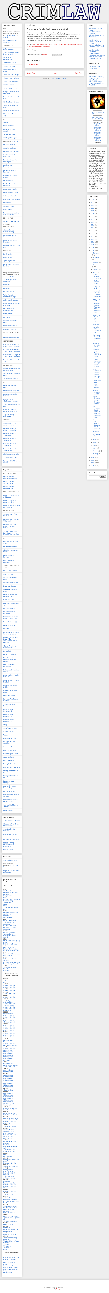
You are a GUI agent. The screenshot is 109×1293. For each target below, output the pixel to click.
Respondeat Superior (10, 189)
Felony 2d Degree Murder (11, 199)
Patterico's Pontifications (97, 55)
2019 (93, 216)
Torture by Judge (8, 1176)
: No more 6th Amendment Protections (11, 835)
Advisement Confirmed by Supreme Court (11, 369)
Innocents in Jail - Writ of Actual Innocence (97, 293)
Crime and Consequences (94, 52)
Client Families (8, 1090)
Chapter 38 (97, 139)
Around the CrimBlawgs (96, 316)
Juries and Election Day (11, 300)
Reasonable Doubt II (10, 326)
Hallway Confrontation (10, 949)
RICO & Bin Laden (9, 791)
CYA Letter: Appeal (9, 1259)
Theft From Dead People (11, 75)
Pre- (9, 695)
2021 (93, 211)
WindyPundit (93, 80)
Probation (6, 629)
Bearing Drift (93, 68)
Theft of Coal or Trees (10, 88)
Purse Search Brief (9, 1113)
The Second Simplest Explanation (97, 337)
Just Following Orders (10, 457)
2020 (93, 213)
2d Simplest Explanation (11, 907)
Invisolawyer (7, 1181)
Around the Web (96, 287)
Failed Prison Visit (9, 1213)
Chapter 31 (97, 127)
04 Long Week (8, 1057)
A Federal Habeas (9, 1178)
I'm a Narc (6, 1060)
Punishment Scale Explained (9, 612)
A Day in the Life (8, 1171)
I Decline (6, 970)
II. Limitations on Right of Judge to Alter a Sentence (11, 350)
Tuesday (6, 1244)
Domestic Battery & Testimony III (9, 444)
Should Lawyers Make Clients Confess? (10, 800)
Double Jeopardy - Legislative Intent (9, 487)
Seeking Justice (94, 50)
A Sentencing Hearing (10, 1108)
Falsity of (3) (8, 720)
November (96, 257)
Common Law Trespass (11, 151)
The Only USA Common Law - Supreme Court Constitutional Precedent (11, 533)
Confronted (6, 1105)
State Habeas (7, 1188)
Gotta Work (96, 324)
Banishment (7, 203)
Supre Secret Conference (11, 954)
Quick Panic (7, 1010)
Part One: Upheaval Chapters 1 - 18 (97, 113)
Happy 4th (96, 431)
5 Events (6, 1000)
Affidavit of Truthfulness (10, 1118)
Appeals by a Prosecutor (11, 221)
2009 (93, 245)
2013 (93, 233)
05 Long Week (8, 1058)
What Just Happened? (10, 1206)
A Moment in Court (9, 1150)
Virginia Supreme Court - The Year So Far (96, 400)
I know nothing (8, 901)
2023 (93, 205)
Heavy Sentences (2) (10, 625)
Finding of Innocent (9, 738)
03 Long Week (8, 1055)
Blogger (58, 1289)
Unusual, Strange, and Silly (96, 392)
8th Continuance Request (11, 962)
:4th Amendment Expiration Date (11, 825)
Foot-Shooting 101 (9, 955)
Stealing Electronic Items (11, 102)
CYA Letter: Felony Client (11, 1257)
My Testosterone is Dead (11, 950)
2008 (93, 248)
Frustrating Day (8, 1063)
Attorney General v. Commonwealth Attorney (11, 236)
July (94, 272)
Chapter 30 (97, 125)
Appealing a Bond (9, 261)
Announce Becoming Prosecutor (10, 1238)
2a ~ (14, 865)
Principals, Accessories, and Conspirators (11, 214)
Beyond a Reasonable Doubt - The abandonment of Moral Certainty (10, 639)
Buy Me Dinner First (9, 921)
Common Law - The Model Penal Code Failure (9, 526)
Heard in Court (8, 1224)
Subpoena (6, 288)
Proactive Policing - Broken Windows (9, 501)
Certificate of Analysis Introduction (10, 155)
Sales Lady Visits (8, 1110)
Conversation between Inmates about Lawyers (10, 1266)
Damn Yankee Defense (10, 1065)
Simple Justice (93, 40)
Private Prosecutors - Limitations (10, 241)
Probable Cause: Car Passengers (10, 161)
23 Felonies (7, 902)
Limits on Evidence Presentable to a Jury (10, 410)
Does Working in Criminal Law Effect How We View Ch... (97, 373)
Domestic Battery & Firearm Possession (9, 429)
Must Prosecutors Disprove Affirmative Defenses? (9, 659)
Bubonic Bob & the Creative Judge (9, 933)
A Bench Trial (7, 1198)
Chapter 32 (97, 129)
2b (10, 276)
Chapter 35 (97, 134)
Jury (4, 909)
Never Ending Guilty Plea (11, 964)
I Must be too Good (9, 1234)
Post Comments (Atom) (59, 78)
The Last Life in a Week (11, 1241)
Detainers (6, 285)
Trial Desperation (8, 1005)
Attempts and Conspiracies (7, 58)
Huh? (5, 1155)
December (96, 253)
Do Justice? (7, 651)
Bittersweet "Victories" (10, 1199)
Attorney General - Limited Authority (9, 231)
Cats (4, 897)
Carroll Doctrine (8, 849)
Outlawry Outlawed (9, 196)
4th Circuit (92, 37)
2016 (93, 225)
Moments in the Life (9, 1121)
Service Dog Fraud (9, 134)
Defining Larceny (8, 49)
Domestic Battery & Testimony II (9, 439)
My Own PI (6, 1145)
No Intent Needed (9, 144)
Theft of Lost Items (9, 66)
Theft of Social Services (11, 81)
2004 (93, 463)
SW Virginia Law (94, 67)
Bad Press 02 (7, 1231)
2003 (93, 466)
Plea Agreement (8, 760)
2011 (93, 239)
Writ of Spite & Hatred (10, 728)
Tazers (5, 735)
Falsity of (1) (8, 710)
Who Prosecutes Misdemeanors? (8, 309)
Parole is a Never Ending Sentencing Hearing (11, 633)
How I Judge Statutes (10, 571)
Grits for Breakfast (95, 42)
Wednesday (7, 1246)
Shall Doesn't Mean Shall (11, 454)
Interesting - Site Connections (97, 329)
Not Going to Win (8, 947)
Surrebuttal (6, 317)
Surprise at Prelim (9, 1103)
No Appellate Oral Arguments (9, 742)
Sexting (5, 122)
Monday (6, 1243)
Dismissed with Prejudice (11, 338)
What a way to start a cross (96, 345)
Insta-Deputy (7, 209)
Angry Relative (8, 1070)
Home (55, 73)
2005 (93, 460)
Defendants (9, 750)
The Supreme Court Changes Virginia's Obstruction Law (97, 412)
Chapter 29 (97, 124)
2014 (93, 231)
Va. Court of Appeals (10, 1221)
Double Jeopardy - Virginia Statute (9, 482)
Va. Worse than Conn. (10, 1208)
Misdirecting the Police (10, 754)
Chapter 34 (97, 132)
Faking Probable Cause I (11, 764)
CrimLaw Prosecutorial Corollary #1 (10, 913)
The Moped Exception (10, 138)
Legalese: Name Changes (8, 782)
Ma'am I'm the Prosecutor (11, 899)
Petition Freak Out (9, 1183)
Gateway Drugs (8, 574)
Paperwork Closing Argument (9, 928)
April (94, 445)
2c (13, 276)
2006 (93, 457)
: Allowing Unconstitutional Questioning (8, 844)
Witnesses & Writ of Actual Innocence (9, 424)
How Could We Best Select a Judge (9, 787)
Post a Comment (34, 64)
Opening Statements (10, 860)
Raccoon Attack (8, 1156)
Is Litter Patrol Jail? (9, 926)
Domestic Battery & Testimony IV (9, 450)
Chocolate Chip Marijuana (8, 1041)
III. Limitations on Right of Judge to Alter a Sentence (11, 355)
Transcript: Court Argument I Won (8, 1130)
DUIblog (91, 43)
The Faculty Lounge (95, 81)
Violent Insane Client (10, 1115)
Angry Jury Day (8, 1136)
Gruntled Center (94, 78)
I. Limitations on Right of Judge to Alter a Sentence (11, 345)
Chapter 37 (97, 137)
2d (7, 867)
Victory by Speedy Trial (10, 1166)
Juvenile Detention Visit (10, 1120)
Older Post (78, 73)
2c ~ (4, 867)
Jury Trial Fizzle (8, 1194)
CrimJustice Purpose (10, 747)
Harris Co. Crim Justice (96, 47)
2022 (93, 208)
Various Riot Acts (8, 731)
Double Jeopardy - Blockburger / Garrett (10, 477)
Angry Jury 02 (7, 1138)
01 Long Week (8, 1052)
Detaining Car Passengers (7, 166)
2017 (93, 222)
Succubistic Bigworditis (10, 582)
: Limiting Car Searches (9, 830)
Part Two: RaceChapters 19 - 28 (97, 118)
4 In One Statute (11, 35)
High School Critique (10, 1045)
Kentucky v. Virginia (9, 654)
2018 (93, 219)
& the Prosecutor (11, 839)
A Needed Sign (8, 1002)
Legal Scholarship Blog (96, 83)
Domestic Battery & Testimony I (9, 434)
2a (6, 276)
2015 (93, 228)
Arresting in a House (10, 148)
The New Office (8, 891)
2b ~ (17, 865)
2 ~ (15, 141)
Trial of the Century (9, 1126)
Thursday (6, 1248)
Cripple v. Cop (7, 1050)
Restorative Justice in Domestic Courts (10, 595)
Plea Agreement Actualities (8, 561)
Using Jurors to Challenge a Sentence (10, 400)
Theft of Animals (8, 85)
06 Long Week (8, 1101)
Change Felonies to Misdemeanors (9, 647)
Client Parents (7, 1272)
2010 (93, 242)
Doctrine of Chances (10, 586)
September (96, 265)
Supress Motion (8, 1014)
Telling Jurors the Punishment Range (9, 296)
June (94, 439)
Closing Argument (9, 1022)
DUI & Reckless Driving (10, 192)
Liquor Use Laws (8, 600)
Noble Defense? (8, 810)
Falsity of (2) (8, 715)
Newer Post (31, 73)
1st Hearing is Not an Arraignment (10, 280)
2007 (93, 250)
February (96, 451)
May (94, 442)
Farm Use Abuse (8, 126)
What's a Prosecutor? (10, 547)
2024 (93, 202)
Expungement (7, 314)
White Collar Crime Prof (96, 35)
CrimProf (92, 33)
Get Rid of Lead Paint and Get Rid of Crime (97, 353)
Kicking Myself (8, 1170)
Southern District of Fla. (96, 45)
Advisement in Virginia (10, 379)
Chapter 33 (97, 130)
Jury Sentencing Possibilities (8, 415)
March (95, 448)
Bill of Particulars (8, 291)
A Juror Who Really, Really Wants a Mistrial (97, 384)
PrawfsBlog (92, 85)
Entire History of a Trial (10, 1229)
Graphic (5, 37)
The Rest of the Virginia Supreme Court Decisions (96, 424)
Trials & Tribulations (95, 57)
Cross (5, 904)
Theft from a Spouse (10, 63)
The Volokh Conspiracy (96, 76)
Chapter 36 (97, 135)
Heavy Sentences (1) (10, 622)
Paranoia (6, 916)
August (95, 269)
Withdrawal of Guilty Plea (11, 391)
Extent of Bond (8, 257)
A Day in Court (8, 1133)
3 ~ (8, 334)
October (96, 262)
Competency (7, 896)
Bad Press (6, 1228)
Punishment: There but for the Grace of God (10, 617)
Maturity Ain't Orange (10, 944)
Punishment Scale (9, 608)
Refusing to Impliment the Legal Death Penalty (96, 362)
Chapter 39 (97, 140)
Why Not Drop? (8, 917)
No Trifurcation (8, 180)
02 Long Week (8, 1053)
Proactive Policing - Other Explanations (11, 506)
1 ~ (13, 141)
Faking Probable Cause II (11, 767)
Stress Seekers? (8, 757)
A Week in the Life (9, 985)
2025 (93, 199)
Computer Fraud (8, 206)
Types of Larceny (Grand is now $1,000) (11, 53)
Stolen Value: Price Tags (11, 110)
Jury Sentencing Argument (8, 923)
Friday (5, 1249)
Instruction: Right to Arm (11, 329)
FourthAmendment (95, 32)
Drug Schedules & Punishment (9, 665)
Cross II (5, 906)
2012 (93, 236)
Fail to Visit (6, 1123)
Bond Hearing (7, 254)
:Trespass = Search (11, 820)
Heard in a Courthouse (10, 1216)
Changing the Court (95, 58)
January (96, 454)
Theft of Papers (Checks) (11, 78)
